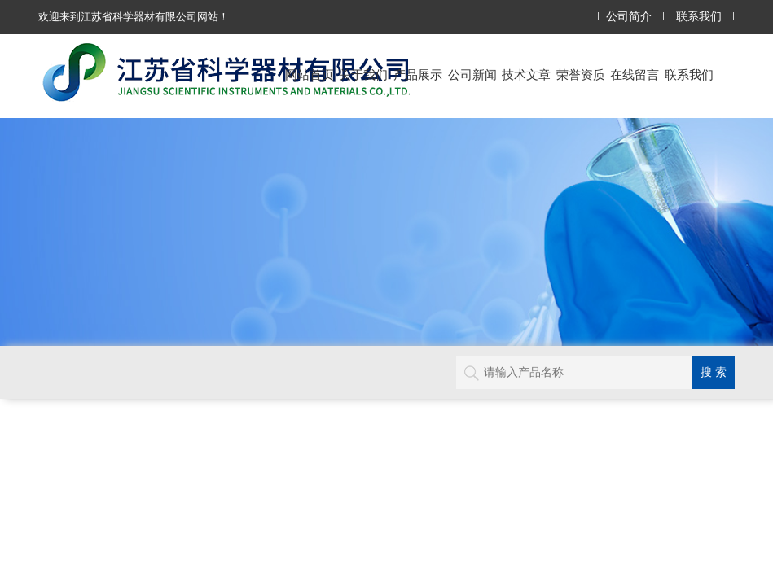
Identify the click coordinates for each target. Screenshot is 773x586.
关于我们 (363, 74)
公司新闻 (472, 74)
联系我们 (699, 16)
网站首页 (309, 74)
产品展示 (417, 74)
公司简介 (629, 16)
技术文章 (526, 74)
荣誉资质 (580, 74)
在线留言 (634, 74)
